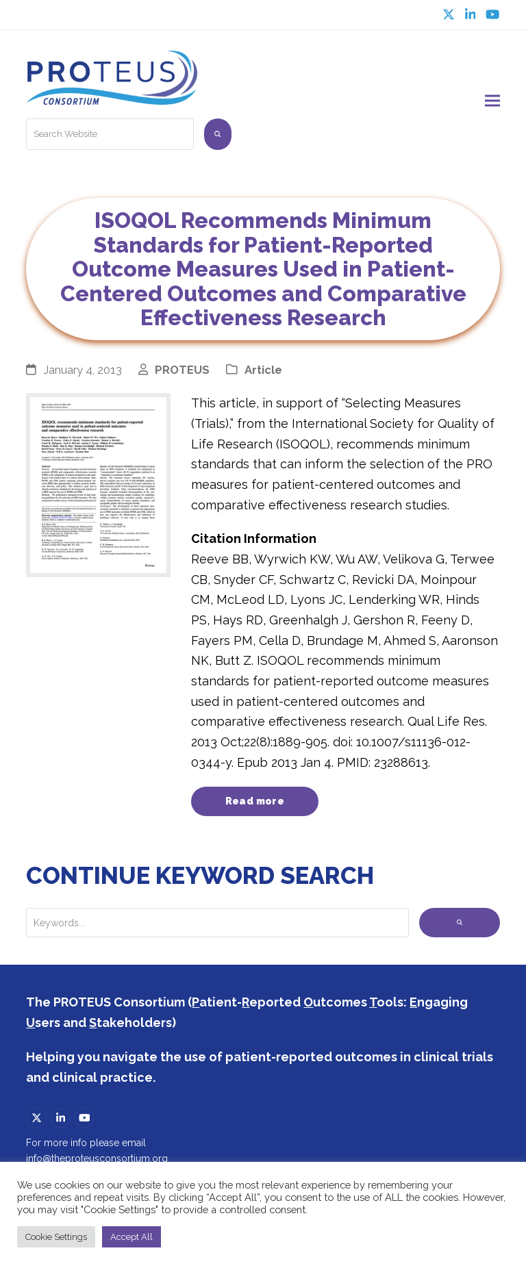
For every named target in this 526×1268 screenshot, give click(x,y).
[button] (492, 97)
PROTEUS (182, 363)
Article (263, 363)
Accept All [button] (131, 1237)
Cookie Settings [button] (56, 1237)
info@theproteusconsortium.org (97, 1153)
